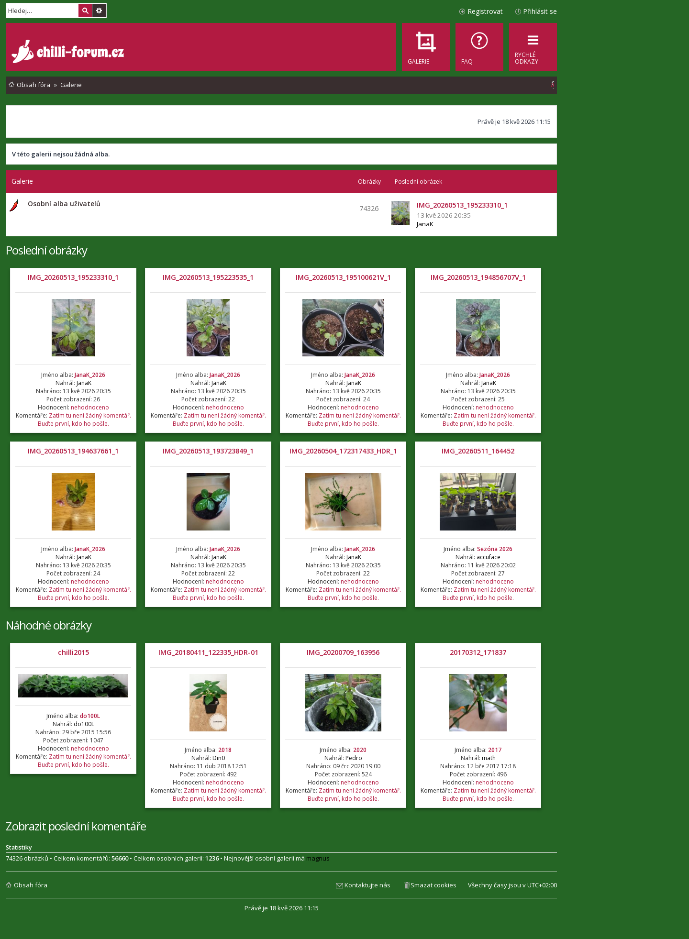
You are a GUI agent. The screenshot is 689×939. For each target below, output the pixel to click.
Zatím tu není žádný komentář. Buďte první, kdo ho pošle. (84, 419)
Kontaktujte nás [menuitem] (367, 885)
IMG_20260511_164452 (478, 450)
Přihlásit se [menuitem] (540, 11)
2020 (360, 750)
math (489, 758)
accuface (488, 557)
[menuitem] (479, 47)
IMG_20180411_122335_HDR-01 (208, 652)
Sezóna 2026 (494, 549)
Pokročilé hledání (99, 10)
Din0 (218, 758)
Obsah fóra (30, 885)
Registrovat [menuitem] (485, 11)
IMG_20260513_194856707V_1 (478, 277)
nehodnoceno (90, 407)
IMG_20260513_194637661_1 (73, 450)
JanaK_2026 (90, 375)
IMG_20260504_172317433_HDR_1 (343, 450)
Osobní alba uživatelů (64, 203)
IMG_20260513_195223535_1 (208, 277)
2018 (225, 750)
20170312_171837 (478, 652)
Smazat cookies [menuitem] (433, 885)
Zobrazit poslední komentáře (76, 826)
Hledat (85, 10)
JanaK (425, 224)
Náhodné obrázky (48, 625)
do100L (90, 716)
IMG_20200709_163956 (343, 652)
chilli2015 (73, 652)
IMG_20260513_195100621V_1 (343, 277)
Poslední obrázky (46, 250)
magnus (318, 858)
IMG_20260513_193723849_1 (208, 450)
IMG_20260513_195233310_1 (73, 277)
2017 (494, 750)
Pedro (353, 758)
